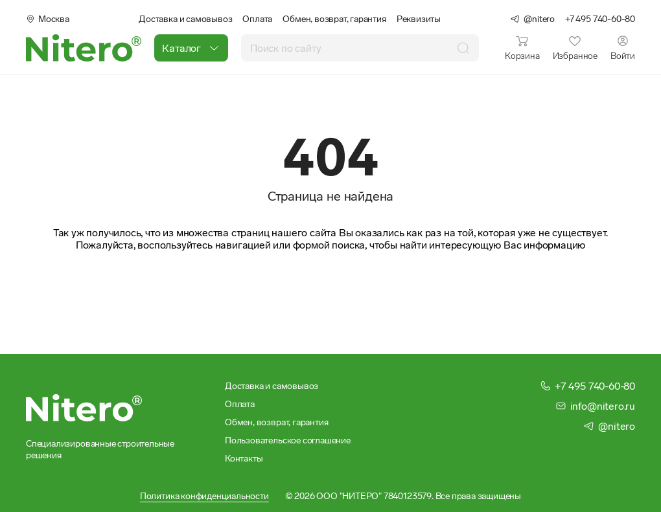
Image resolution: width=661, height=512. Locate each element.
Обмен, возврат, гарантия (334, 18)
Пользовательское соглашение (288, 440)
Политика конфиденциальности (204, 495)
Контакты (243, 458)
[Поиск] (463, 47)
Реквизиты (419, 18)
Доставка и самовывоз (185, 18)
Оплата (257, 18)
